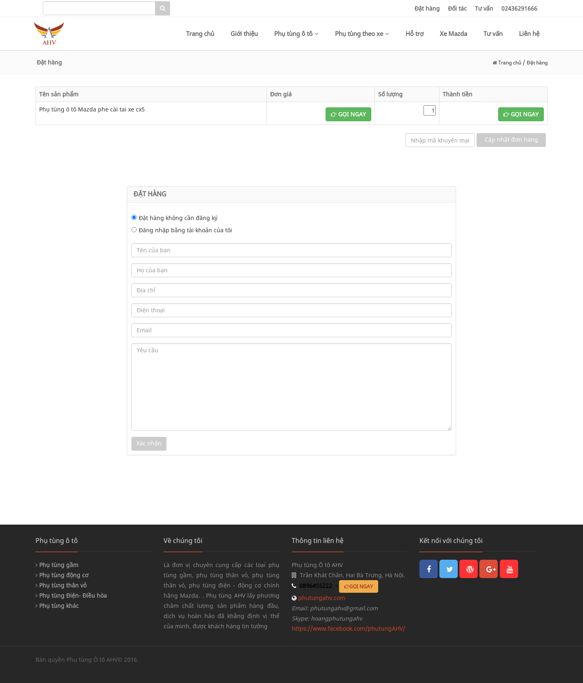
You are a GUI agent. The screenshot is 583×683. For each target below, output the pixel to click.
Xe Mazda (453, 33)
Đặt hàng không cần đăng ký (178, 218)
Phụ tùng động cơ (62, 575)
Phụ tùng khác (57, 606)
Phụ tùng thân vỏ (60, 585)
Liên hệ (529, 33)
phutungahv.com (321, 598)
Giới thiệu (244, 33)
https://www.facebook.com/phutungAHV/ (348, 628)
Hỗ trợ (414, 33)
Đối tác (457, 8)
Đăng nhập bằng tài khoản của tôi (185, 230)
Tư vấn (484, 8)
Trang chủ (200, 33)
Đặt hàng (427, 8)
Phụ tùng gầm (56, 565)
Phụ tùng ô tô (296, 33)
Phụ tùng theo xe (362, 33)
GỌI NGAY (348, 114)
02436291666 (519, 8)
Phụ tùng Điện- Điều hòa (71, 595)
